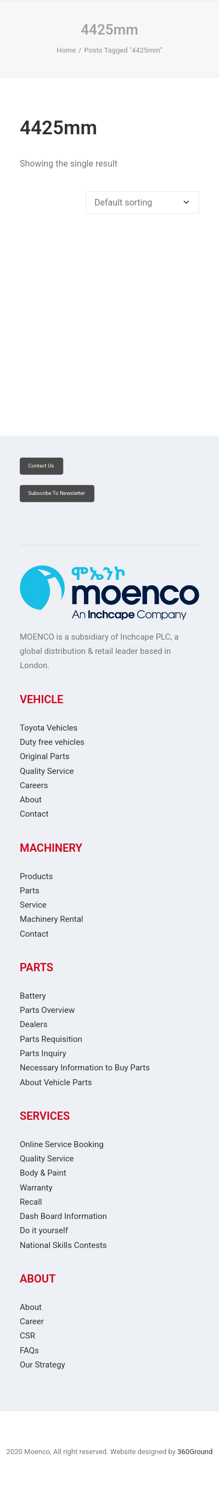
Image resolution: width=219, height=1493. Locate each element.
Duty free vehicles (52, 742)
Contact (34, 814)
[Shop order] (142, 202)
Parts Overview (47, 1010)
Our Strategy (42, 1365)
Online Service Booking (62, 1144)
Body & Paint (43, 1173)
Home (66, 50)
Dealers (33, 1024)
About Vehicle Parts (56, 1082)
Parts (30, 891)
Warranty (36, 1188)
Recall (31, 1202)
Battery (33, 996)
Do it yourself (44, 1230)
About (31, 800)
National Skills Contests (63, 1245)
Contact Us (41, 466)
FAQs (29, 1350)
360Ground (194, 1452)
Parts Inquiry (43, 1053)
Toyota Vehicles (48, 728)
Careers (34, 785)
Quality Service (47, 771)
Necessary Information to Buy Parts (85, 1068)
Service (33, 905)
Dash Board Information (63, 1216)
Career (32, 1321)
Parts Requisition (51, 1039)
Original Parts (45, 756)
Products (36, 876)
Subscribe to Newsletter (56, 494)
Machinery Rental (51, 919)
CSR (27, 1336)
